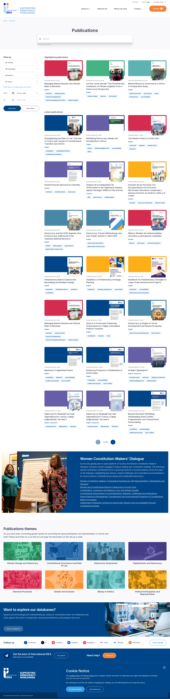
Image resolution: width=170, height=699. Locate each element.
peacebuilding (69, 377)
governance (148, 93)
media (90, 148)
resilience (74, 289)
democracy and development (139, 293)
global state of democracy (54, 249)
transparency (133, 97)
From (5, 93)
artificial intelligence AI (102, 148)
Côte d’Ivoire (97, 197)
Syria (108, 336)
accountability (145, 97)
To (4, 100)
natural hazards (60, 93)
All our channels (158, 642)
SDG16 (48, 246)
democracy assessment (95, 243)
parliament (49, 289)
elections (49, 93)
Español (47, 188)
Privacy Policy (89, 676)
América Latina (160, 203)
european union (134, 377)
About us (85, 9)
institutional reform (62, 289)
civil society (112, 96)
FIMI (89, 197)
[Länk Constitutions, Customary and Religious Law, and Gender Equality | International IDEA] (109, 490)
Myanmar (59, 377)
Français (89, 193)
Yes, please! (61, 655)
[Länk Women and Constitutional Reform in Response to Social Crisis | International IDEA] (108, 487)
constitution (49, 151)
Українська (137, 373)
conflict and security (52, 381)
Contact (137, 9)
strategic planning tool (104, 289)
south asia (132, 145)
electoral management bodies (55, 100)
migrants (142, 145)
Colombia (49, 192)
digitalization (63, 426)
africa (156, 93)
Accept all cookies (75, 689)
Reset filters (30, 108)
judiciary (103, 96)
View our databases (13, 629)
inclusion (132, 203)
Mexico (131, 243)
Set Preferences (95, 689)
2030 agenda (57, 246)
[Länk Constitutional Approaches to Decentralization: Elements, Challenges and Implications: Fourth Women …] (118, 493)
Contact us (109, 655)
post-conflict (66, 381)
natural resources (135, 93)
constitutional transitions (53, 154)
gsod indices (69, 246)
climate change (73, 100)
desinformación (60, 192)
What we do (102, 9)
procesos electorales (145, 203)
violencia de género (153, 243)
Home (5, 20)
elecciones (71, 192)
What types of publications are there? (17, 87)
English (46, 90)
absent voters (152, 145)
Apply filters (12, 108)
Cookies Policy (74, 676)
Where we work (120, 9)
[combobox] (5, 63)
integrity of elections (158, 377)
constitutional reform (63, 151)
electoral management (53, 97)
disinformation (109, 197)
